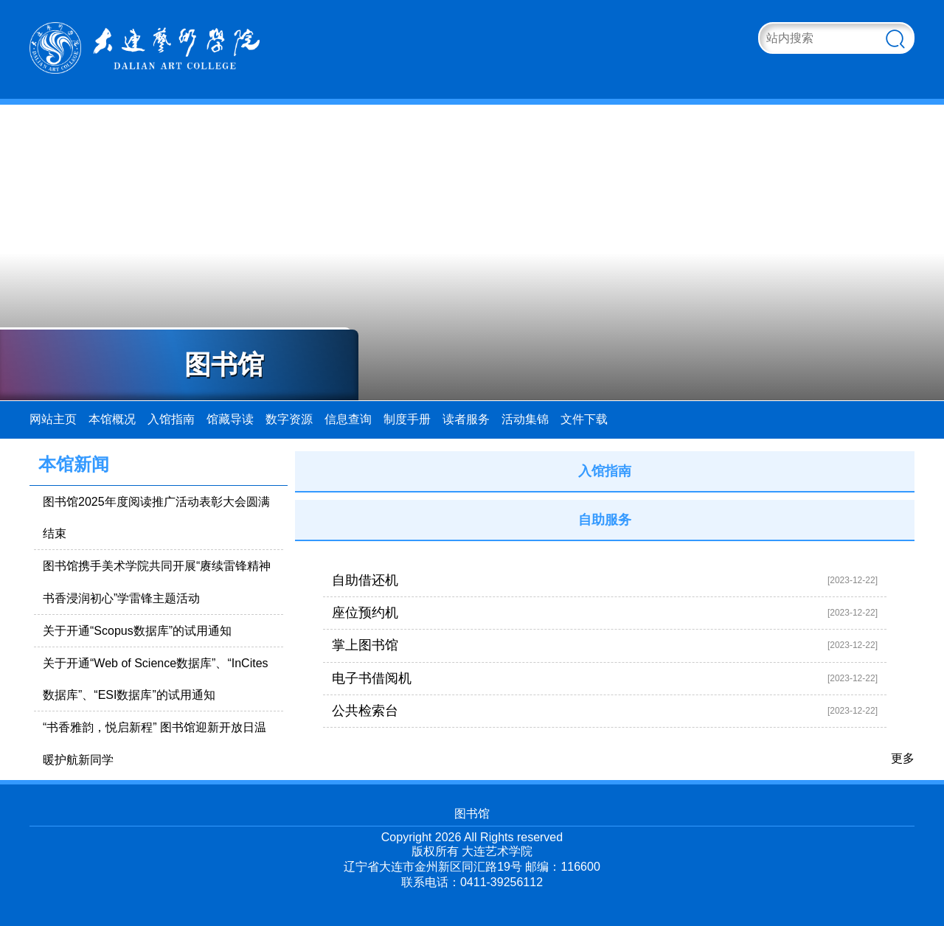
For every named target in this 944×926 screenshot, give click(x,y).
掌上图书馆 (365, 645)
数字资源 (289, 419)
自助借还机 (365, 580)
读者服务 (466, 419)
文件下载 (584, 419)
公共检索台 (365, 710)
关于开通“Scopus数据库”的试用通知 (137, 630)
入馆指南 (171, 419)
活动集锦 (525, 419)
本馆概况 (112, 419)
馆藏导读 (230, 419)
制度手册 (407, 419)
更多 (902, 758)
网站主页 (53, 419)
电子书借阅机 (372, 678)
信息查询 (348, 419)
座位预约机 (365, 612)
